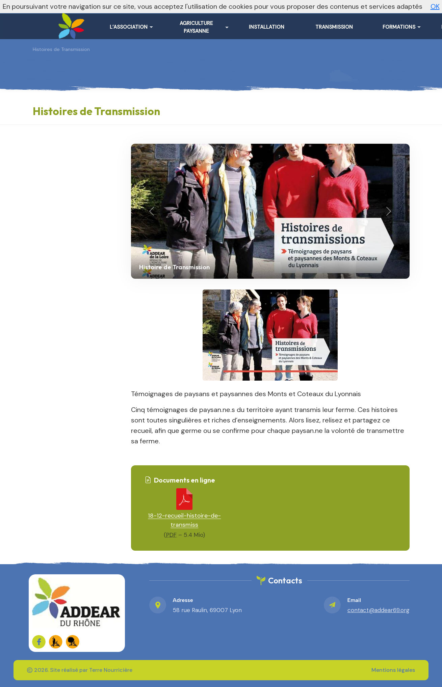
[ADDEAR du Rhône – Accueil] (70, 23)
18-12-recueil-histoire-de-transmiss (184, 520)
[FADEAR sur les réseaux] (55, 642)
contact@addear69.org (378, 610)
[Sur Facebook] (39, 642)
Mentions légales (393, 670)
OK (435, 6)
